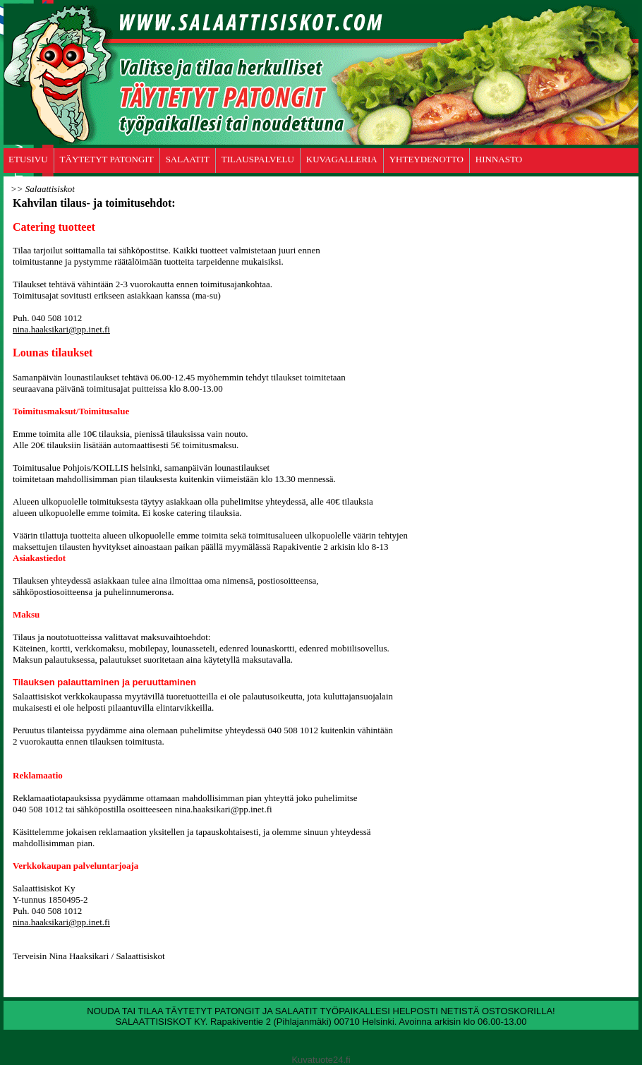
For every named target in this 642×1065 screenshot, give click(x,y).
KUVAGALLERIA (341, 159)
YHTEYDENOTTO (426, 159)
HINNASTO (499, 159)
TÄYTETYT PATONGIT (107, 159)
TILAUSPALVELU (258, 159)
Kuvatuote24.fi (320, 1059)
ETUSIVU (28, 159)
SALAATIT (188, 159)
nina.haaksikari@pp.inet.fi (61, 329)
